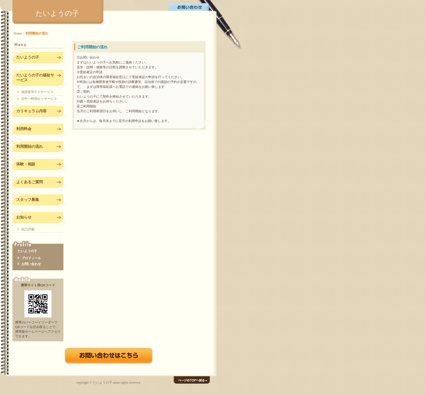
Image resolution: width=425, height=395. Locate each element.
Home (18, 33)
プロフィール (31, 258)
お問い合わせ (189, 6)
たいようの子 (57, 13)
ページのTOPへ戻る (192, 380)
